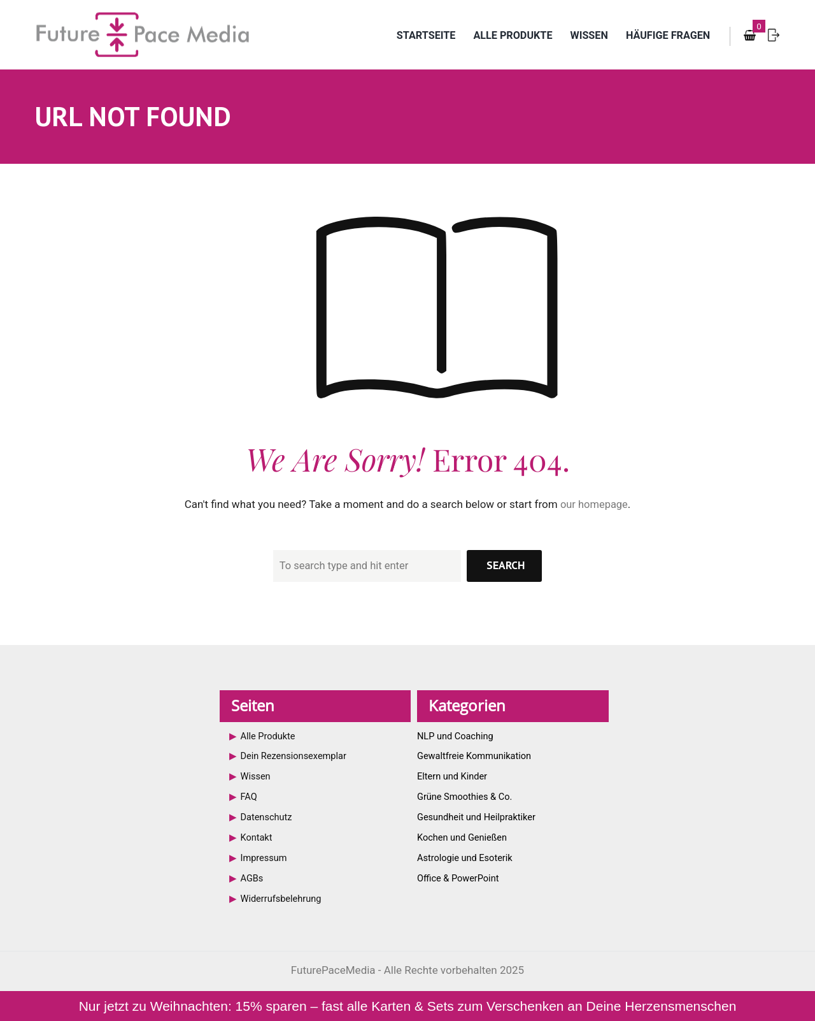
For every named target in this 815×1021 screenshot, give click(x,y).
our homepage (593, 504)
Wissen (583, 35)
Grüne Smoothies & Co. (466, 797)
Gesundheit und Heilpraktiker (478, 817)
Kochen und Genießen (463, 837)
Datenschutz (267, 817)
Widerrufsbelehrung (282, 898)
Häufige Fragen (665, 35)
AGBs (252, 878)
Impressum (264, 858)
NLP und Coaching (456, 736)
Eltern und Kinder (453, 777)
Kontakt (257, 837)
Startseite (412, 35)
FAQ (249, 797)
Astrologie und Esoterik (466, 858)
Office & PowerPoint (459, 878)
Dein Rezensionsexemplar (295, 756)
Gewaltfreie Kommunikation (476, 756)
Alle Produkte (503, 35)
